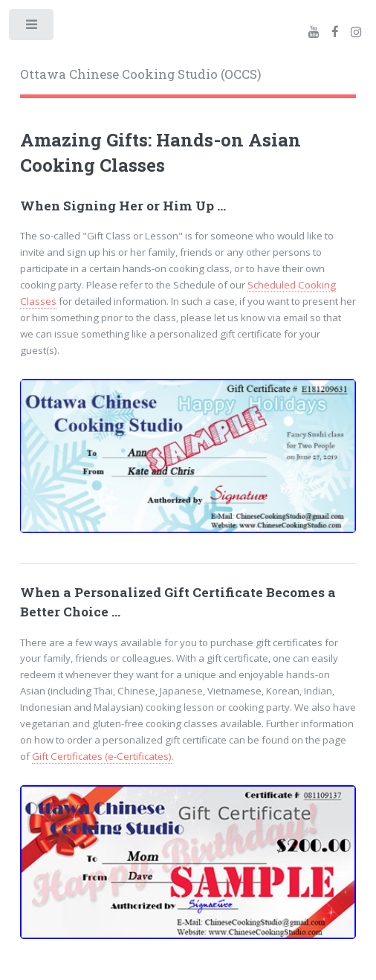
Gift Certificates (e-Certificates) (102, 756)
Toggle (32, 28)
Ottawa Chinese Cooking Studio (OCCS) (140, 74)
